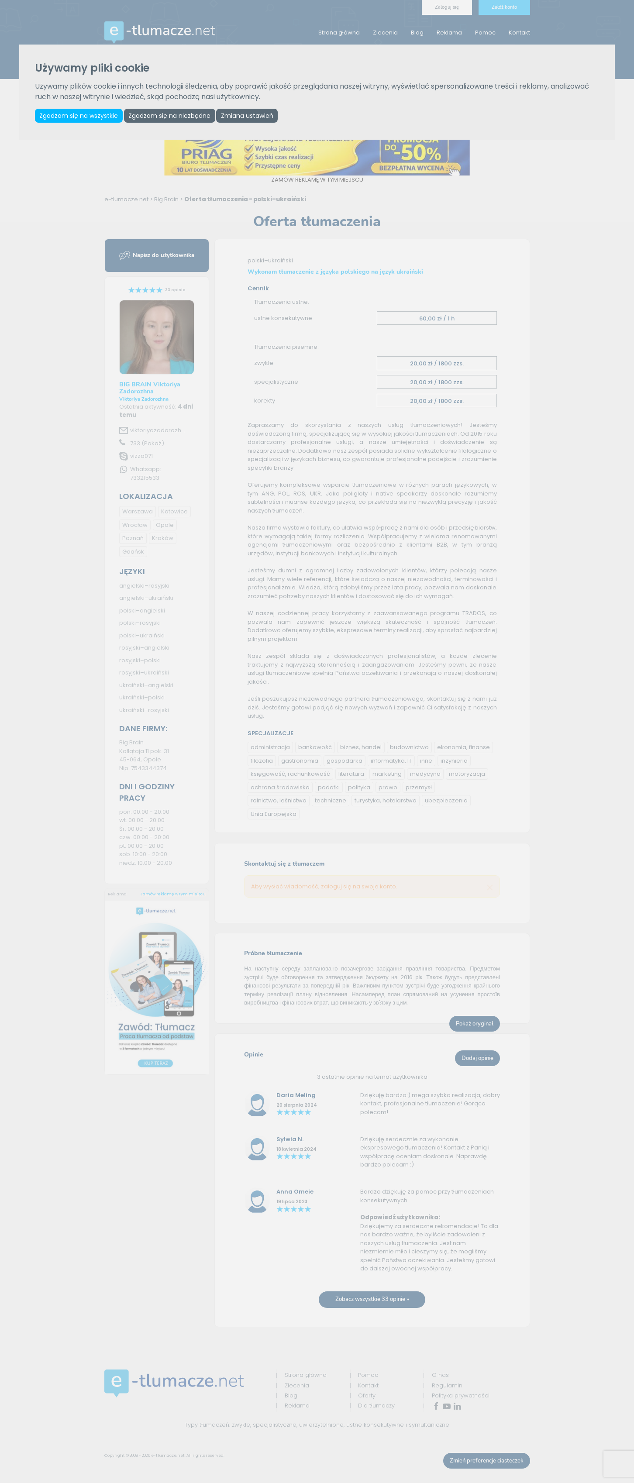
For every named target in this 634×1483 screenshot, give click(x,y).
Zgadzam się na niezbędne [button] (172, 115)
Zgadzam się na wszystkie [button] (79, 115)
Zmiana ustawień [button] (250, 115)
